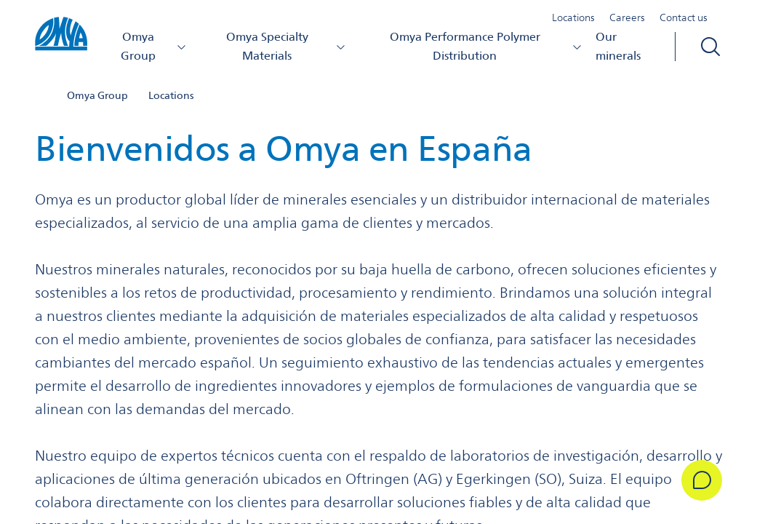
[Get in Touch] (701, 480)
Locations (573, 17)
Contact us (684, 17)
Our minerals (618, 46)
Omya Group (154, 46)
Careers (627, 17)
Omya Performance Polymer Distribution (486, 46)
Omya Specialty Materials (286, 46)
